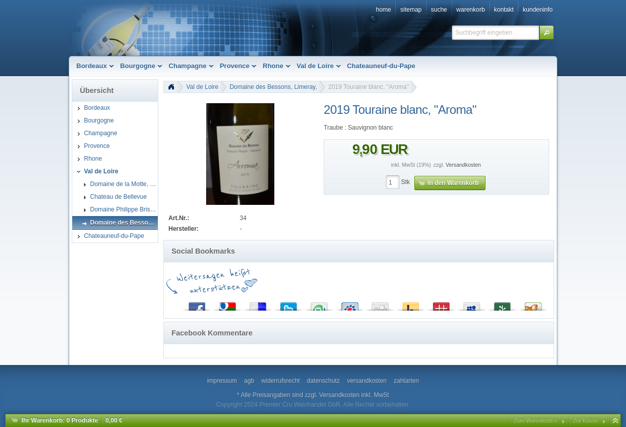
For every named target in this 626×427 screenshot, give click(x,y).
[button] (546, 32)
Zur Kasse (585, 420)
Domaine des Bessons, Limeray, (273, 86)
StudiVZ (349, 304)
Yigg (533, 304)
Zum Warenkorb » (535, 420)
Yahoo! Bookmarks (410, 304)
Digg (380, 304)
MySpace (472, 304)
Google (227, 304)
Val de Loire (202, 86)
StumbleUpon (319, 304)
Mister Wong (441, 304)
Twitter (288, 304)
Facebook (197, 304)
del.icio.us (258, 304)
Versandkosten (463, 165)
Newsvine (502, 304)
